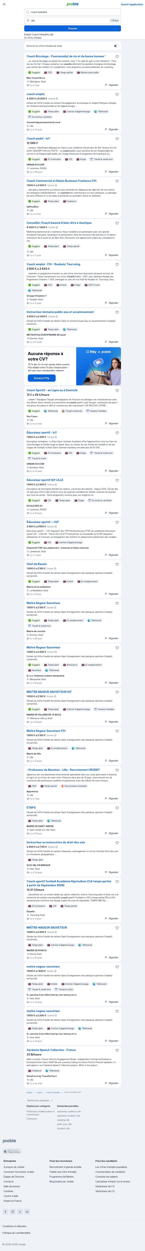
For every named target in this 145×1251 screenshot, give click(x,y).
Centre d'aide (11, 1196)
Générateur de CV (105, 1186)
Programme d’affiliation (62, 1176)
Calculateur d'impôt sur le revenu (112, 1181)
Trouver (72, 28)
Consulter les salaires (106, 1176)
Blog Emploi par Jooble (62, 1181)
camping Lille (63, 1120)
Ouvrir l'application (132, 4)
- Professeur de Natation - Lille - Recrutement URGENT (63, 769)
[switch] (116, 45)
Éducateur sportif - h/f (42, 432)
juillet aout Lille (64, 1124)
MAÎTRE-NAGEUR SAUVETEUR (47, 927)
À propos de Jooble (14, 1166)
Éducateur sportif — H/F (43, 522)
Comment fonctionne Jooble (19, 1171)
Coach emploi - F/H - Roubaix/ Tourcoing (53, 264)
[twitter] (20, 1212)
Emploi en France (12, 1200)
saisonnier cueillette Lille (69, 1111)
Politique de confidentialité (16, 1232)
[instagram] (13, 1212)
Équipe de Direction (14, 1176)
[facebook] (5, 1212)
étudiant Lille (63, 1128)
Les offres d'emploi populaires (111, 1166)
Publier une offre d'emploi (63, 1171)
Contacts (9, 1181)
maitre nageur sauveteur (43, 966)
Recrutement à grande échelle (65, 1166)
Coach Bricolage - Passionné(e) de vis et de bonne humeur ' (66, 56)
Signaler (111, 84)
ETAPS (31, 807)
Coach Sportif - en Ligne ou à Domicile (52, 390)
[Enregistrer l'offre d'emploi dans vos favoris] (117, 56)
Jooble (22, 1244)
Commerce (32, 1118)
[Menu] (4, 4)
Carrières (8, 1191)
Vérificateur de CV (105, 1191)
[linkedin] (27, 1212)
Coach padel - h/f (38, 138)
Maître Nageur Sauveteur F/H (46, 730)
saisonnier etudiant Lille (68, 1115)
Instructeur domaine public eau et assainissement (60, 312)
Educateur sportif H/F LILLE (45, 480)
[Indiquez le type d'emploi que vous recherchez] (72, 12)
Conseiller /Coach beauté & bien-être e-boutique (59, 222)
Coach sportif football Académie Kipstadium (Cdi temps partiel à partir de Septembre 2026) (69, 883)
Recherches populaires (40, 1100)
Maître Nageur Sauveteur (43, 603)
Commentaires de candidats (110, 1171)
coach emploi (36, 94)
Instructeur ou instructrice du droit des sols (56, 842)
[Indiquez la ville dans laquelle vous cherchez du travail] (72, 20)
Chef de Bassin (37, 564)
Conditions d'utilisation (14, 1226)
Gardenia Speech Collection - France (51, 1050)
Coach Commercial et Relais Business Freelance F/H (61, 180)
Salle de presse (12, 1186)
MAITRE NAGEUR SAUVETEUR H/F (49, 691)
